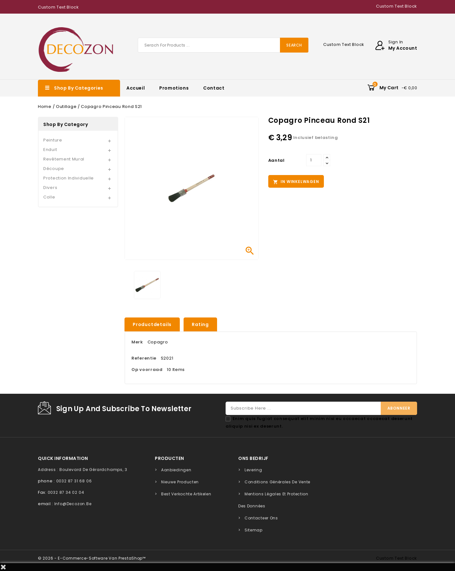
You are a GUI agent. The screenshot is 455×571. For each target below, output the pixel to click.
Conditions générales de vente (277, 482)
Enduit (50, 150)
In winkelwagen (296, 182)
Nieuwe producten (180, 482)
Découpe (53, 169)
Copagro (158, 342)
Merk (137, 342)
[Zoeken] (223, 45)
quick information (63, 458)
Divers (50, 188)
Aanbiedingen (176, 470)
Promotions (174, 88)
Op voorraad (147, 370)
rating (200, 324)
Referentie (143, 358)
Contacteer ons (261, 518)
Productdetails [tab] (152, 324)
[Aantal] (313, 160)
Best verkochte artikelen (186, 494)
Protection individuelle (68, 178)
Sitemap (254, 530)
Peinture (52, 140)
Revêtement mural (63, 159)
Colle (49, 197)
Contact (213, 88)
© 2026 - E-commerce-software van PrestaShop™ (92, 558)
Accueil (135, 88)
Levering (253, 470)
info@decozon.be (73, 503)
